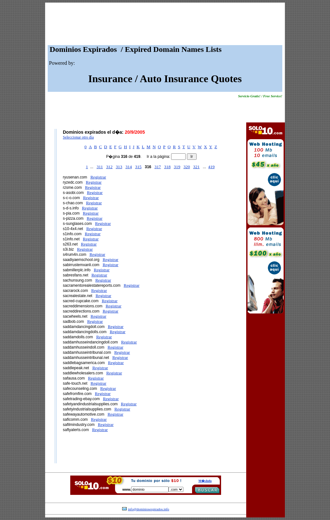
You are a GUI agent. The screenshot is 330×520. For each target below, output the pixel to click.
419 (211, 166)
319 (177, 166)
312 (109, 166)
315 (138, 166)
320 (186, 166)
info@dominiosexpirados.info (148, 509)
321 (196, 166)
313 (119, 166)
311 (100, 166)
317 (157, 166)
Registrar (98, 177)
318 (167, 166)
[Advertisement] (165, 25)
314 (128, 166)
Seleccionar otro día (78, 137)
